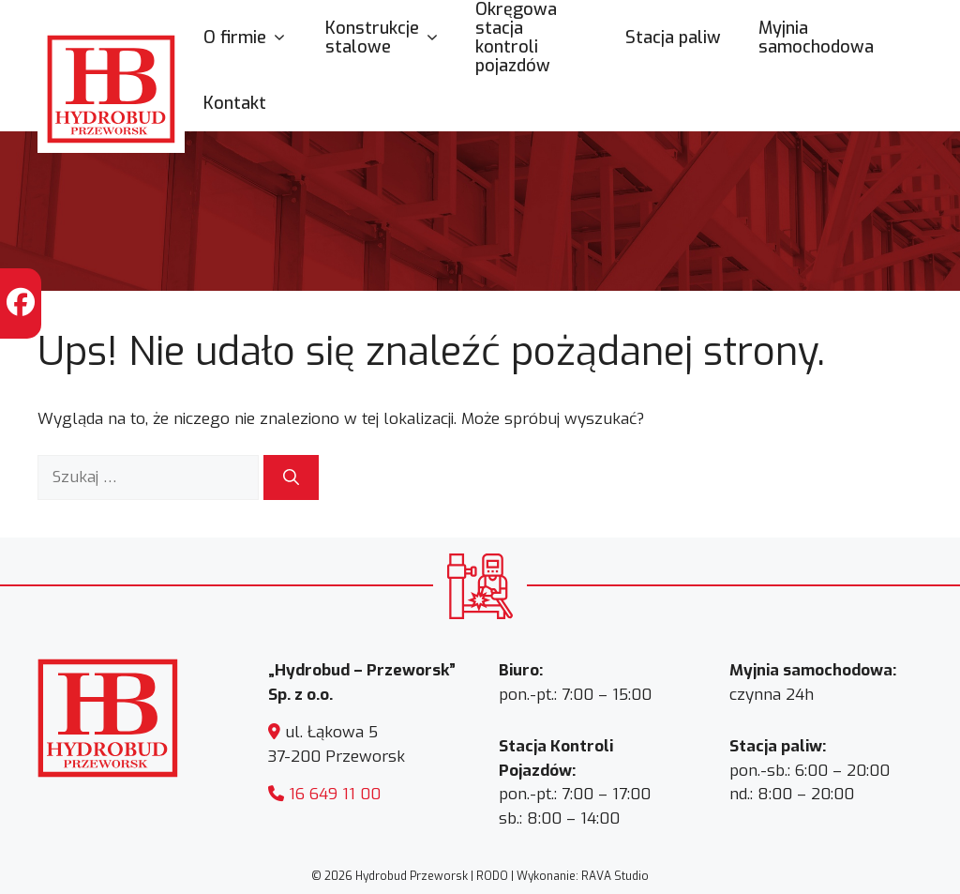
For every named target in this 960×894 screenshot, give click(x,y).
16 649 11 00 (335, 794)
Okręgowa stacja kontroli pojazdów (516, 37)
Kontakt (234, 103)
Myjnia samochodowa (816, 37)
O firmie (255, 37)
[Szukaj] (291, 477)
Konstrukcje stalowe (391, 37)
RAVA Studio (615, 876)
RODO (492, 876)
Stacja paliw (673, 37)
